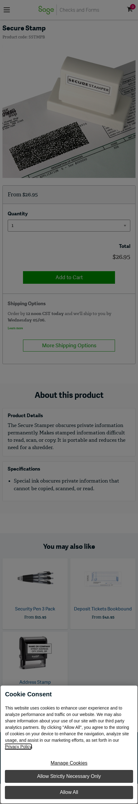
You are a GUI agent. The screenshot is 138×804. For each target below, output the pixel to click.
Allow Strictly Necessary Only (69, 776)
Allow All (69, 792)
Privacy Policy (18, 746)
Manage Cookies (69, 763)
